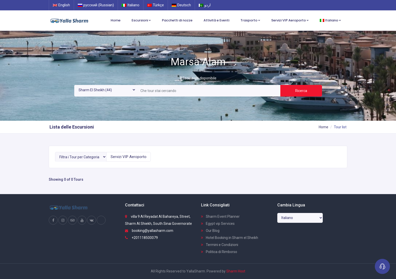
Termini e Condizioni (219, 245)
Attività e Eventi (216, 20)
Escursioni (141, 20)
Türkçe (155, 5)
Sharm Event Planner (220, 216)
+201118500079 (141, 238)
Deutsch (181, 5)
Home (115, 20)
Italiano (130, 5)
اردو (205, 5)
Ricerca (301, 91)
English (61, 5)
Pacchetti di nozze (177, 20)
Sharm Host (235, 271)
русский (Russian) (96, 5)
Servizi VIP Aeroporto (290, 20)
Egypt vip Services (218, 224)
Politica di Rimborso (219, 252)
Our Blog (210, 231)
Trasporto (250, 20)
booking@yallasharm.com (149, 231)
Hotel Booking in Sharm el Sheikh (229, 238)
